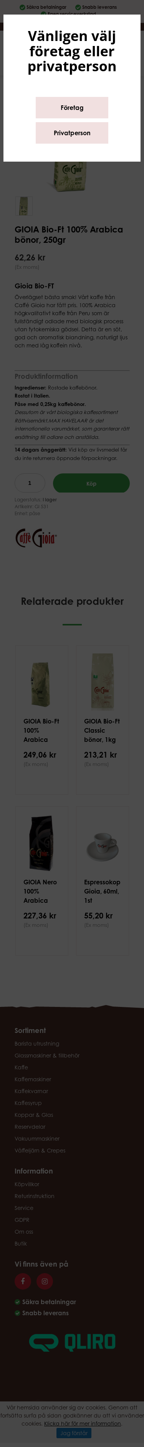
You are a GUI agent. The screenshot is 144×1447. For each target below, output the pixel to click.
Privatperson (72, 133)
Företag (72, 107)
